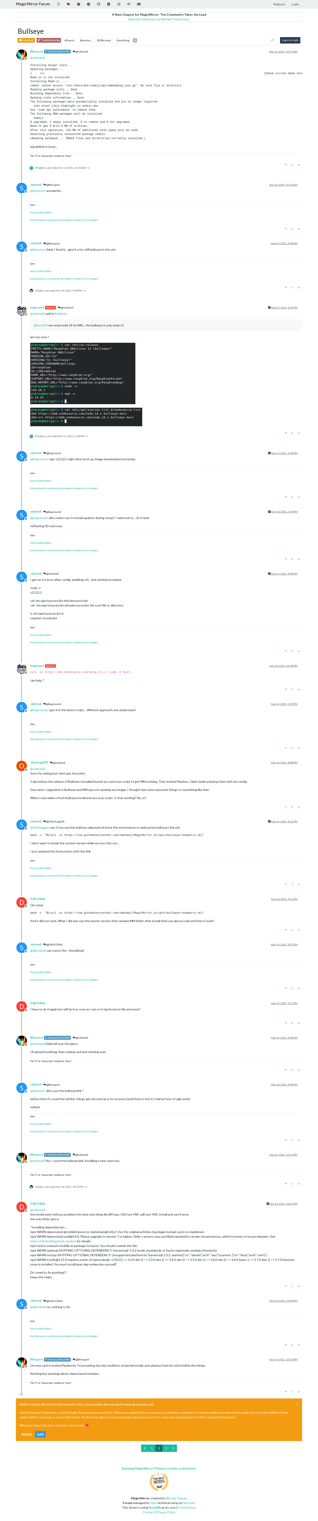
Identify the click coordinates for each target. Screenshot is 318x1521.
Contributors (187, 1507)
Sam (153, 1503)
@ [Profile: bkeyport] (37, 191)
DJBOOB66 (37, 899)
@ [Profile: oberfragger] (39, 827)
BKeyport (36, 51)
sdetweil (35, 184)
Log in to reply (290, 40)
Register (26, 1434)
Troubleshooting (49, 40)
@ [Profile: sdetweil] (37, 57)
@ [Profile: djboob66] (38, 950)
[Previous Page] (144, 1448)
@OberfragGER (53, 821)
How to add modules (41, 212)
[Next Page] (173, 1448)
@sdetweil (80, 51)
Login (40, 1434)
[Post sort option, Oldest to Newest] (272, 40)
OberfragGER (39, 762)
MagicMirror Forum (33, 4)
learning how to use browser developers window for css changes (64, 220)
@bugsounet (52, 453)
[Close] (297, 1404)
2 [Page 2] (159, 1448)
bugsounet (37, 307)
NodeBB (155, 1507)
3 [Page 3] (166, 1448)
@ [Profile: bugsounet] (39, 459)
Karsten (189, 1503)
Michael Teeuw (176, 1498)
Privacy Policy (166, 1512)
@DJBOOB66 (52, 944)
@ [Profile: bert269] (41, 325)
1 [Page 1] (152, 1448)
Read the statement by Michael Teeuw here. (159, 19)
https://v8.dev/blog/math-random (53, 1241)
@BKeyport (51, 184)
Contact (148, 1512)
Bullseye (60, 313)
